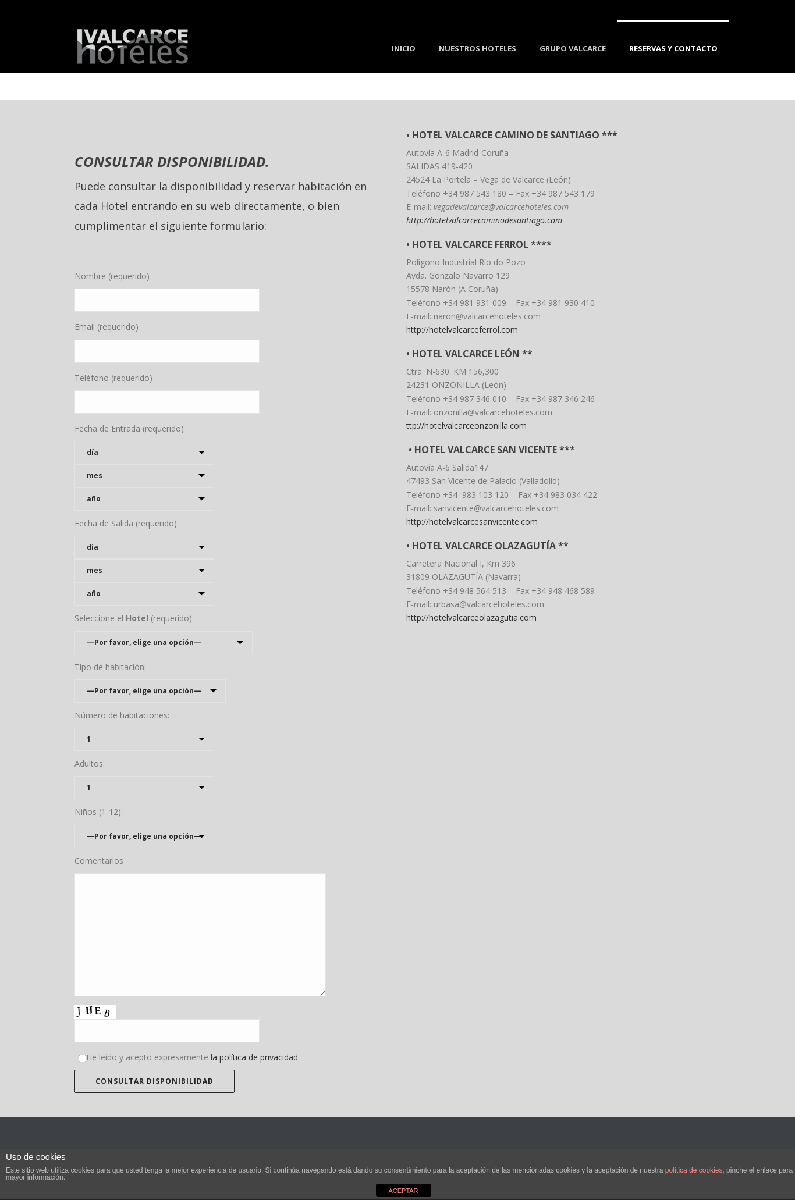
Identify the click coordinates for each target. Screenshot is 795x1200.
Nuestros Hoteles (477, 48)
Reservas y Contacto (673, 48)
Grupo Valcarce (573, 48)
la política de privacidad (254, 1057)
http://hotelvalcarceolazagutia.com (471, 617)
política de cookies (694, 1170)
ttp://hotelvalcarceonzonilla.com (466, 425)
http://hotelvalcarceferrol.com (462, 329)
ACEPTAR (403, 1190)
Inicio (404, 48)
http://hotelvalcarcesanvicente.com (472, 521)
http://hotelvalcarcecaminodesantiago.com (484, 220)
